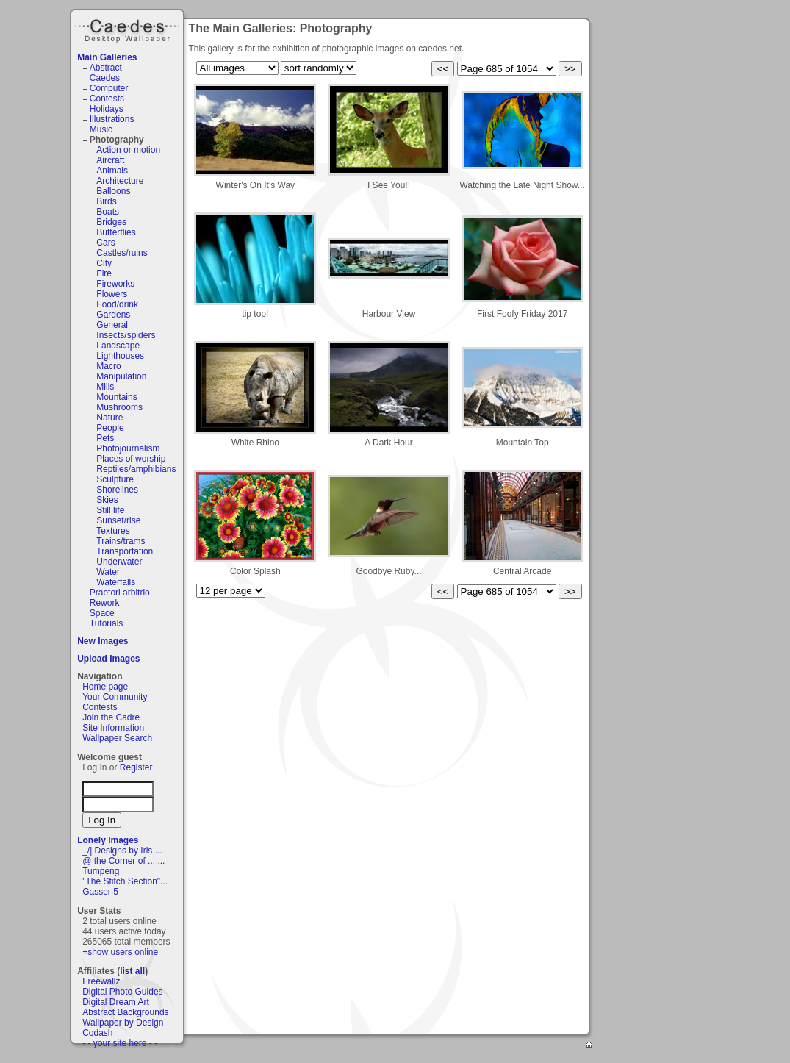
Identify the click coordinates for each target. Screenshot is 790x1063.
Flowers (111, 294)
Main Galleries (107, 57)
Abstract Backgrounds (125, 1012)
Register (136, 767)
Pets (105, 438)
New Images (102, 641)
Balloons (113, 191)
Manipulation (121, 376)
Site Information (113, 728)
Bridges (111, 222)
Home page (105, 686)
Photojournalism (127, 448)
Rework (105, 603)
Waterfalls (115, 582)
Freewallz (101, 981)
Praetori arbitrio (120, 592)
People (109, 428)
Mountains (116, 397)
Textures (112, 531)
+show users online (120, 952)
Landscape (118, 345)
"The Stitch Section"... (125, 881)
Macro (108, 366)
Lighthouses (120, 356)
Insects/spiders (125, 335)
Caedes (128, 28)
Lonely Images (107, 840)
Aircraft (110, 160)
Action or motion (128, 150)
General (112, 325)
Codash (97, 1033)
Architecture (119, 181)
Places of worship (130, 459)
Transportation (124, 551)
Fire (104, 273)
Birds (106, 201)
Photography (117, 140)
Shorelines (117, 489)
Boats (107, 212)
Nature (109, 417)
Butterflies (115, 232)
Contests (107, 98)
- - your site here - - (119, 1043)
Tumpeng (100, 871)
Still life (110, 510)
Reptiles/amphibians (136, 469)
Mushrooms (119, 407)
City (104, 263)
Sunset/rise (118, 520)
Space (102, 613)
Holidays (106, 109)
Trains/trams (120, 541)
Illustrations (112, 119)
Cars (105, 242)
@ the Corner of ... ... (123, 861)
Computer (109, 88)
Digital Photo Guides (122, 992)
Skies (107, 500)
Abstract (106, 67)
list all (132, 971)
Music (101, 129)
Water (108, 572)
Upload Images (108, 659)
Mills (105, 387)
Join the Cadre (111, 717)
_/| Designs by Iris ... (122, 850)
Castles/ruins (121, 253)
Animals (112, 170)
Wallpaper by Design (122, 1022)
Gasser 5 (100, 892)
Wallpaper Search (117, 738)
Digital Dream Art (115, 1002)
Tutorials (106, 623)
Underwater (119, 561)
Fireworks (115, 284)
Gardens (113, 314)
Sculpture (115, 479)
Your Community (114, 697)
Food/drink (117, 304)
